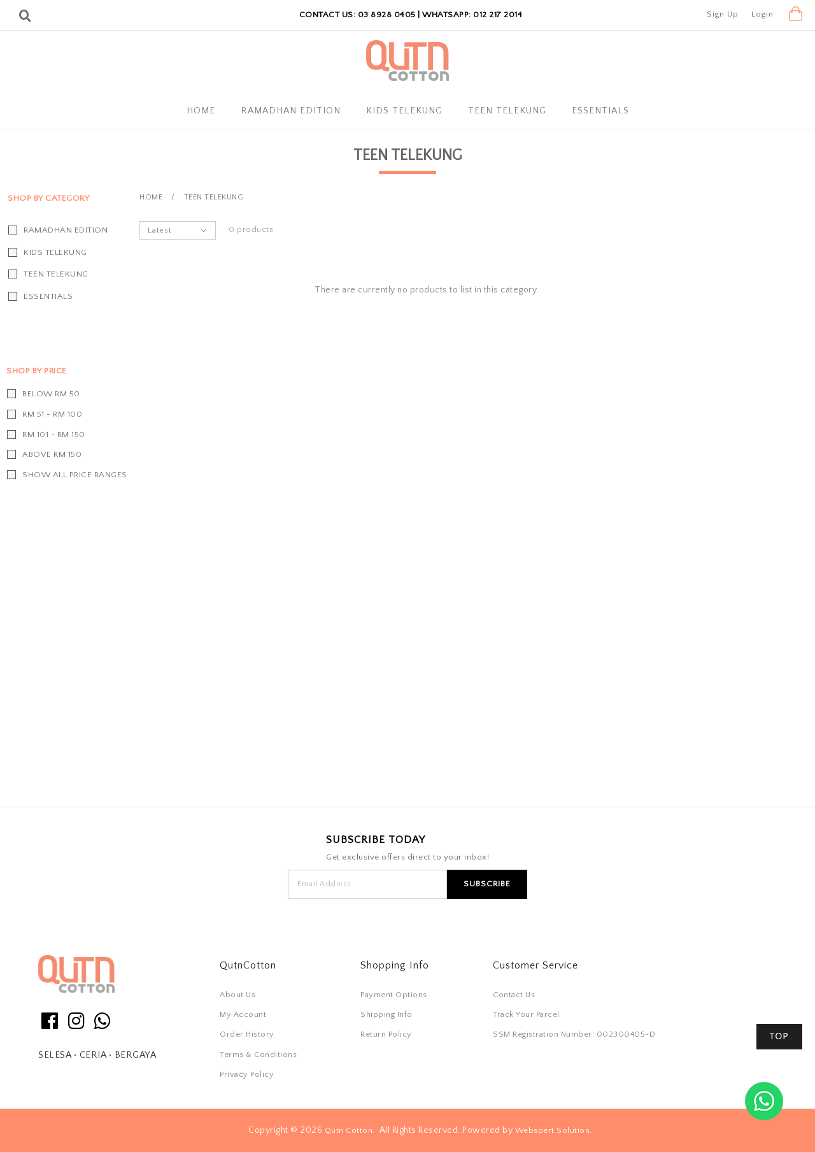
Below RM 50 (51, 393)
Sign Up (723, 14)
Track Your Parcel (526, 1014)
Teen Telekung (507, 111)
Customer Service (535, 965)
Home (201, 111)
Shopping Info (394, 965)
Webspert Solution (552, 1130)
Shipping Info (386, 1014)
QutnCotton (248, 965)
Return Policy (386, 1034)
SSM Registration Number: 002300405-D (574, 1034)
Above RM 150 (52, 454)
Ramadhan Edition (291, 111)
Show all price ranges (74, 474)
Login (762, 14)
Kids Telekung (404, 111)
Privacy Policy (247, 1074)
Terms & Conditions (258, 1054)
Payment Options (393, 994)
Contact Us (514, 994)
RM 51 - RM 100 (52, 414)
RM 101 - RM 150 (53, 434)
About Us (237, 994)
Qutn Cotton (349, 1130)
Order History (247, 1034)
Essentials (600, 111)
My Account (243, 1014)
